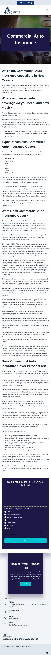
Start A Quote (25, 3)
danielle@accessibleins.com (18, 625)
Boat (8, 528)
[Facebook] (47, 653)
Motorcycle (10, 525)
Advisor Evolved (26, 646)
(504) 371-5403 (14, 619)
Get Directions (13, 613)
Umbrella (9, 520)
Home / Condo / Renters (13, 514)
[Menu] (47, 10)
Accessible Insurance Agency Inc (20, 639)
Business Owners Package (14, 517)
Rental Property (11, 522)
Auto (8, 511)
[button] (25, 584)
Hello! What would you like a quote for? (18, 509)
